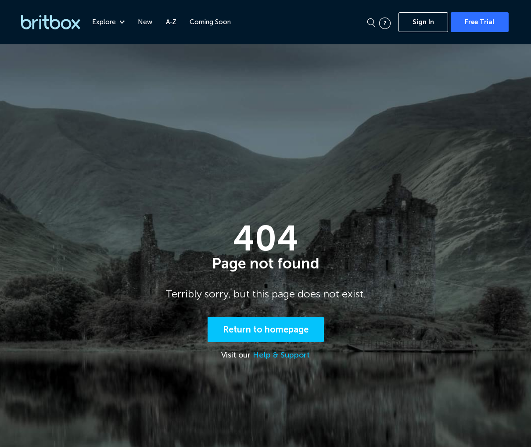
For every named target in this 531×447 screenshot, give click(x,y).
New (147, 22)
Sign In (423, 22)
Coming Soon (211, 22)
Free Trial (480, 22)
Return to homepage (266, 330)
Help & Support (281, 356)
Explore (109, 22)
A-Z (172, 22)
